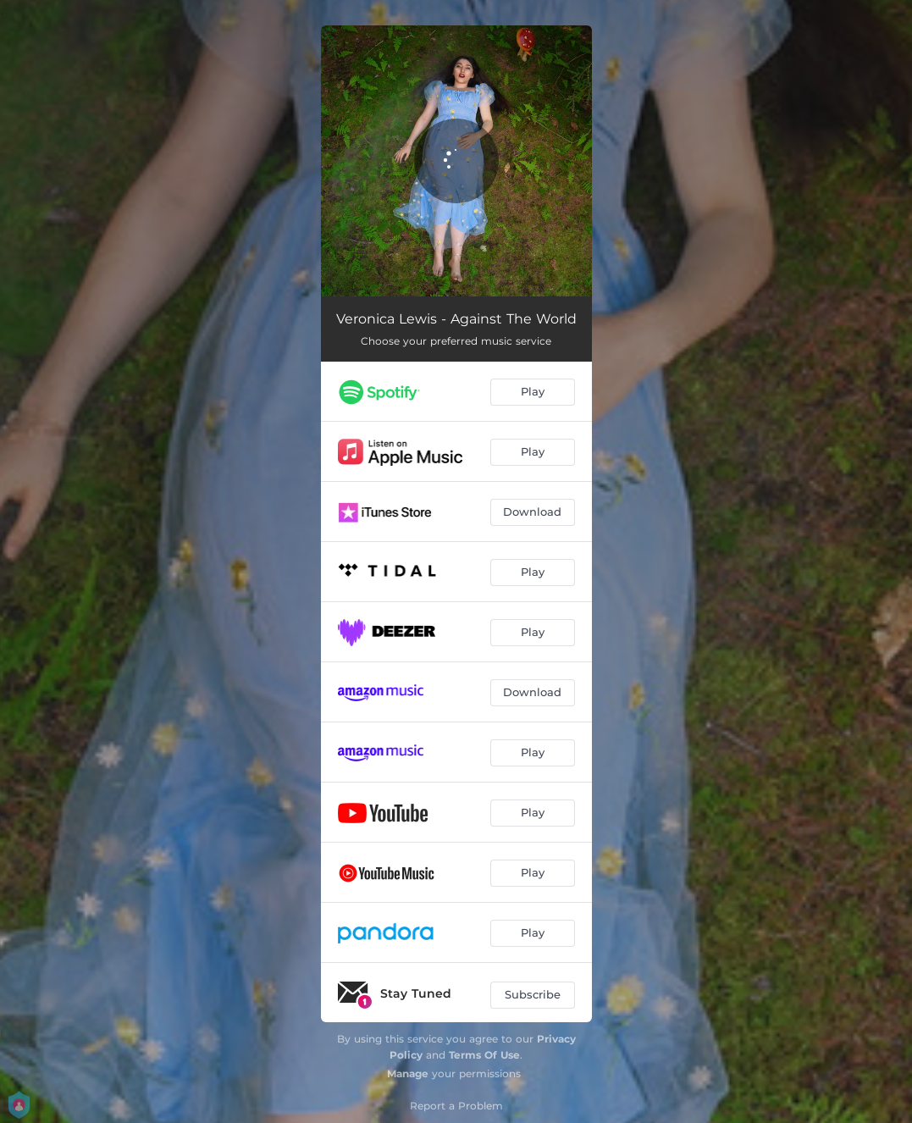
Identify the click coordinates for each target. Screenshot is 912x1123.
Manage (407, 1073)
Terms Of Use (484, 1054)
